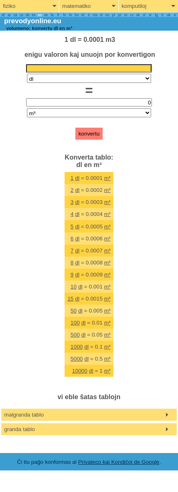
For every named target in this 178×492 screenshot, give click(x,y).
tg (156, 15)
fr (58, 15)
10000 (79, 371)
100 (74, 323)
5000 (76, 359)
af (3, 15)
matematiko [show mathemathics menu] (76, 6)
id (83, 15)
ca (15, 15)
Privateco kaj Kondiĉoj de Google (118, 462)
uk (169, 15)
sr (150, 15)
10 (73, 287)
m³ (107, 178)
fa (52, 15)
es (46, 15)
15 (70, 299)
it (89, 15)
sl (144, 15)
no (107, 15)
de (27, 15)
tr (162, 15)
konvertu (88, 134)
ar (9, 15)
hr (70, 15)
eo (40, 15)
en (34, 15)
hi (64, 15)
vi (174, 15)
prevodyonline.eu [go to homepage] (32, 21)
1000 (76, 347)
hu (77, 15)
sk (138, 15)
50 (73, 311)
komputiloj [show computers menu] (134, 6)
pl (113, 15)
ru (131, 15)
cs (21, 15)
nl (101, 15)
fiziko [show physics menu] (9, 6)
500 (74, 335)
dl (77, 178)
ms (95, 15)
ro (125, 15)
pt (119, 15)
